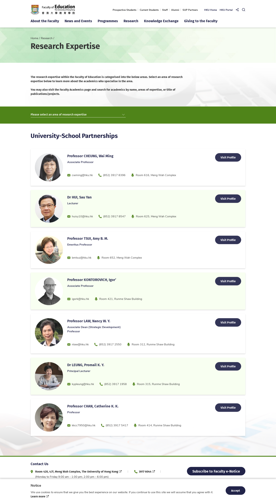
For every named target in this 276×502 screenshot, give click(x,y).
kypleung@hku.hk (83, 392)
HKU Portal (226, 9)
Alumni (175, 9)
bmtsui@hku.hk (81, 265)
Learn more (38, 496)
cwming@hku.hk (82, 183)
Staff (165, 9)
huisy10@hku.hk (82, 224)
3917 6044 (145, 471)
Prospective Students (124, 9)
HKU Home (210, 9)
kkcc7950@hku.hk (83, 433)
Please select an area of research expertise (78, 114)
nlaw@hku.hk (80, 352)
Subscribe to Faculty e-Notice (216, 471)
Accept (235, 490)
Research (46, 38)
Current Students (149, 9)
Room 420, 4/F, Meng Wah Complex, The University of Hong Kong (76, 471)
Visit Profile (228, 165)
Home (34, 38)
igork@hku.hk (80, 307)
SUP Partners (190, 9)
